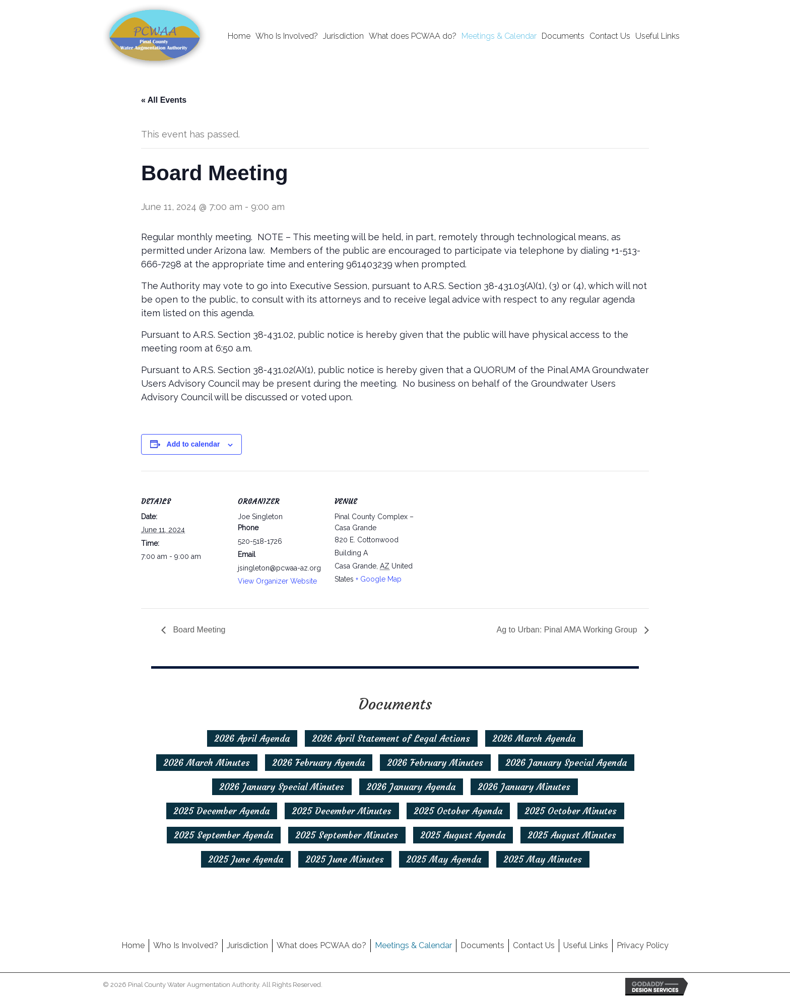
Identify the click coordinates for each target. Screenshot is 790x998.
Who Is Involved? (185, 945)
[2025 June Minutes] (344, 859)
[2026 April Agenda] (252, 738)
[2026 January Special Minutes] (282, 786)
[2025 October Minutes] (570, 811)
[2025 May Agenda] (444, 859)
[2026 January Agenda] (411, 786)
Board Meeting (198, 629)
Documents (482, 945)
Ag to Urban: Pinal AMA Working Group (568, 629)
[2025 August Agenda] (463, 835)
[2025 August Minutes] (572, 835)
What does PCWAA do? (321, 945)
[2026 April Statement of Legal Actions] (391, 738)
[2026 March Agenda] (534, 738)
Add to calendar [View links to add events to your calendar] (193, 444)
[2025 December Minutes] (342, 811)
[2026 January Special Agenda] (566, 762)
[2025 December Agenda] (221, 811)
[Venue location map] (484, 540)
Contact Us (534, 945)
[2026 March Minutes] (206, 762)
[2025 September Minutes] (347, 835)
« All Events (163, 100)
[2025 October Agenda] (458, 811)
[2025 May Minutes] (542, 859)
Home (133, 945)
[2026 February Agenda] (318, 762)
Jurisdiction (247, 945)
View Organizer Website (277, 581)
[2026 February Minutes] (435, 762)
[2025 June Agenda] (246, 859)
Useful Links (585, 945)
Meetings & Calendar (413, 945)
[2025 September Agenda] (224, 835)
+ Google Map (379, 579)
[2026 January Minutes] (524, 786)
